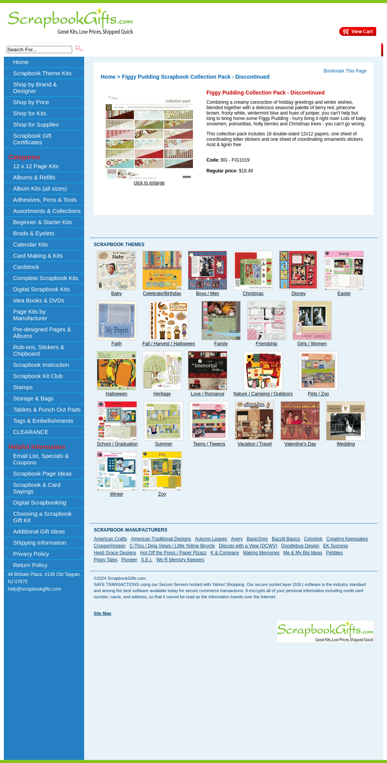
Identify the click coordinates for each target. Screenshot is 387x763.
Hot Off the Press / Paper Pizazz (173, 552)
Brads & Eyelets (33, 233)
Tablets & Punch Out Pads (47, 409)
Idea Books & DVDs (38, 300)
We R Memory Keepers (180, 559)
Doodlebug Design (300, 546)
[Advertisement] (193, 696)
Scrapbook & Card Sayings (37, 488)
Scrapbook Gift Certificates (32, 138)
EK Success (335, 546)
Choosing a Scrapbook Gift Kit (42, 516)
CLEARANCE (345, 49)
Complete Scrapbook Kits (45, 278)
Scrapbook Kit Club (38, 376)
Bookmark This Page (345, 71)
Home (21, 62)
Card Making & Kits (38, 255)
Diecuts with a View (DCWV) (248, 546)
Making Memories (261, 552)
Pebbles (334, 552)
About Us (259, 49)
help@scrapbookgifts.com (34, 589)
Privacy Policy (31, 553)
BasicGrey (257, 539)
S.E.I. (146, 559)
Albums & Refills (34, 177)
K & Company (225, 552)
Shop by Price (226, 49)
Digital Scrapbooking (39, 502)
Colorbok (313, 539)
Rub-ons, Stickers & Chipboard (38, 350)
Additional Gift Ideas (39, 531)
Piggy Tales (105, 559)
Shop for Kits (29, 113)
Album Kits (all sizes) (40, 188)
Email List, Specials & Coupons (41, 459)
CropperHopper (110, 546)
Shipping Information (300, 49)
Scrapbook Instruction (41, 364)
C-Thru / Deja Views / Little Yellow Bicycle (172, 546)
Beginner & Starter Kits (42, 222)
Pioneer (129, 559)
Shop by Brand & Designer (174, 49)
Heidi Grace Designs (115, 552)
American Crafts (110, 539)
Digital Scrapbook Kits (41, 289)
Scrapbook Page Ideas (42, 473)
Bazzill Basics (286, 539)
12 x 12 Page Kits (36, 166)
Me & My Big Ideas (302, 552)
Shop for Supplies (36, 124)
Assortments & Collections (47, 211)
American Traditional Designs (161, 539)
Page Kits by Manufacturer (30, 314)
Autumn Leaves (211, 539)
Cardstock (26, 266)
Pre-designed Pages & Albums (42, 332)
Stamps (23, 387)
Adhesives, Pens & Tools (45, 199)
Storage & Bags (33, 398)
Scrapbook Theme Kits (113, 49)
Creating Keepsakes (347, 539)
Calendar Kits (30, 244)
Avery (237, 539)
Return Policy (30, 565)
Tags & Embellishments (43, 420)
